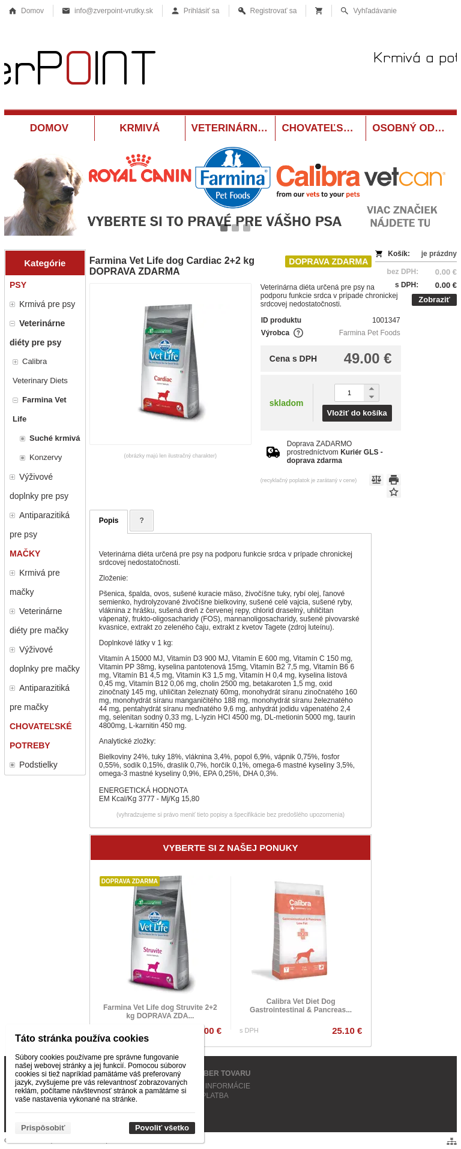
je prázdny (439, 253)
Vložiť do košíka (357, 412)
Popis (109, 520)
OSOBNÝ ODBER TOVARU (205, 1073)
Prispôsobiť (43, 1127)
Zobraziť (434, 299)
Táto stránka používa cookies (82, 1038)
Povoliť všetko (162, 1127)
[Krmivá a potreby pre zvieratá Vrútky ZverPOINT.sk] (230, 70)
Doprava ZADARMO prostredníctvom (335, 452)
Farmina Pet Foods (369, 333)
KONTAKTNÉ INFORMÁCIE (205, 1086)
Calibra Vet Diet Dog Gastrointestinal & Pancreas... (301, 1005)
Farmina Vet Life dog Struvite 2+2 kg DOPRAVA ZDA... (160, 1011)
